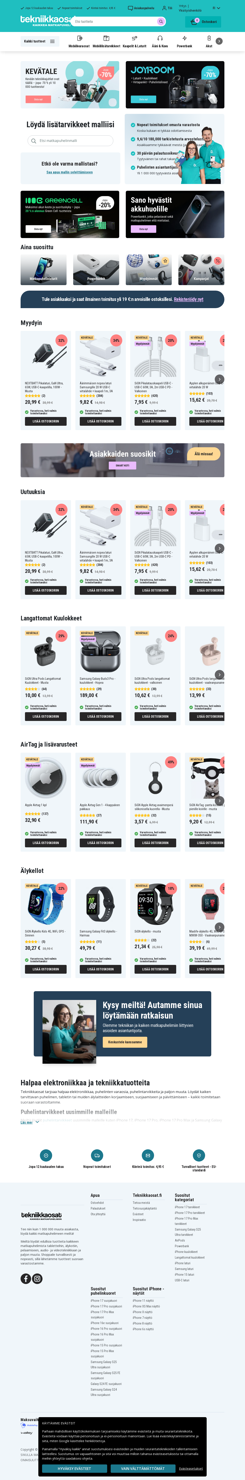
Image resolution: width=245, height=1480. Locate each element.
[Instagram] (37, 1278)
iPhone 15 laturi (184, 1274)
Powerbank (184, 41)
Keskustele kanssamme (125, 1042)
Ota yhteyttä (98, 1214)
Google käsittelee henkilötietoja (82, 1441)
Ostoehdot (97, 1202)
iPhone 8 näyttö (142, 1323)
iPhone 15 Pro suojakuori (106, 1345)
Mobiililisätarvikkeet (106, 41)
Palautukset (98, 1208)
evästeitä (145, 1431)
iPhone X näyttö (143, 1312)
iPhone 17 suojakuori (104, 1300)
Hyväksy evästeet (74, 1468)
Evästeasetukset (191, 1468)
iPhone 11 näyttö (143, 1300)
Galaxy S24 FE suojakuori (106, 1384)
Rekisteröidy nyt (188, 299)
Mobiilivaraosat (79, 41)
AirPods (180, 1240)
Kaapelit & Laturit (134, 41)
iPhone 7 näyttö (142, 1317)
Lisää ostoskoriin (46, 421)
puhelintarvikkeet (57, 1120)
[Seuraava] (219, 41)
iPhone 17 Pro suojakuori (106, 1306)
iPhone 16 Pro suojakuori (106, 1328)
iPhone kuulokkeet (186, 1252)
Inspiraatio (139, 1220)
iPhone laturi (182, 1263)
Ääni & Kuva (160, 41)
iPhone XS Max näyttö (146, 1306)
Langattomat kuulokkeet (190, 1257)
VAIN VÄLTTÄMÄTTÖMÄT (143, 1468)
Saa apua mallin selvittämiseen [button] (69, 172)
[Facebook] (26, 1278)
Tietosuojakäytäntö (145, 1208)
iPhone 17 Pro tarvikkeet (190, 1213)
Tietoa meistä (141, 1202)
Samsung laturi (184, 1269)
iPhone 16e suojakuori (105, 1323)
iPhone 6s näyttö (143, 1329)
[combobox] (118, 21)
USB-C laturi (182, 1280)
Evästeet (138, 1214)
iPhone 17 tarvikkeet (187, 1207)
